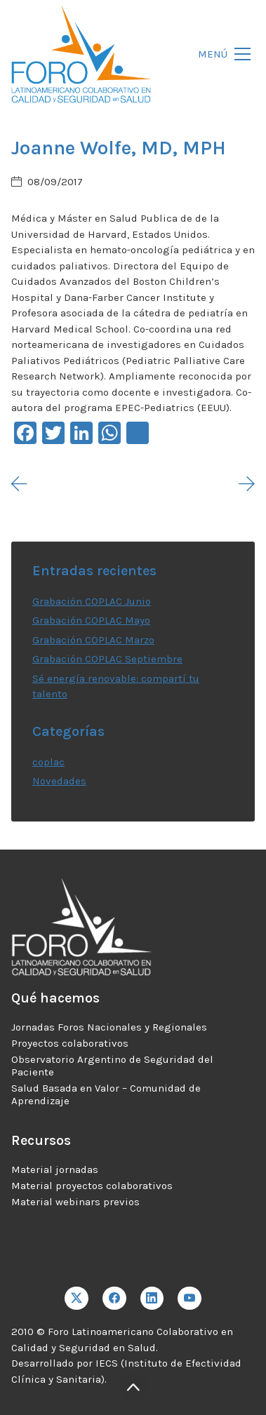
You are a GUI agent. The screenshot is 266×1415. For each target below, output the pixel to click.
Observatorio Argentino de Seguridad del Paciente (112, 1065)
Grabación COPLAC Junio (91, 601)
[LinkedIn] (152, 1298)
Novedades (59, 780)
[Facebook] (114, 1298)
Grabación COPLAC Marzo (93, 639)
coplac (48, 762)
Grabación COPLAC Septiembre (107, 658)
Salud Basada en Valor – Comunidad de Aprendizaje (106, 1094)
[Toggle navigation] (220, 54)
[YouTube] (189, 1298)
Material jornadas (54, 1169)
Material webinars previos (75, 1201)
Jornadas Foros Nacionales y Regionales (109, 1027)
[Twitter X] (76, 1298)
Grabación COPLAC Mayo (91, 620)
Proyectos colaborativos (69, 1043)
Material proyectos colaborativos (92, 1185)
